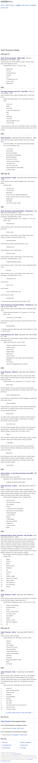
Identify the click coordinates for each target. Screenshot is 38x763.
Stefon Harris (24, 745)
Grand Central (6, 748)
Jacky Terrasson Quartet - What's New (13, 58)
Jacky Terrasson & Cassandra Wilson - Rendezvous (17, 211)
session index (4, 7)
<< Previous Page (10, 712)
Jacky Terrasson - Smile (8, 594)
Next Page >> (29, 712)
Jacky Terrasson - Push (8, 672)
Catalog (18, 5)
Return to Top (20, 712)
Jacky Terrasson (9, 5)
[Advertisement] (19, 29)
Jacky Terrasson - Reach (8, 177)
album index (25, 5)
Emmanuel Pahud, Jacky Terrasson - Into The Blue (17, 535)
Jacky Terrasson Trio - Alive (9, 334)
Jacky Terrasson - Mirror (8, 632)
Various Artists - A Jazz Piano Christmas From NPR (17, 473)
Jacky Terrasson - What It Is (9, 372)
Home (2, 5)
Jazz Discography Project (16, 753)
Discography (32, 5)
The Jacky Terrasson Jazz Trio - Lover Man (14, 91)
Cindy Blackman (6, 745)
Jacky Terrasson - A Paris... (9, 485)
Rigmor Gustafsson (26, 742)
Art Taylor (23, 748)
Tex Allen (4, 742)
